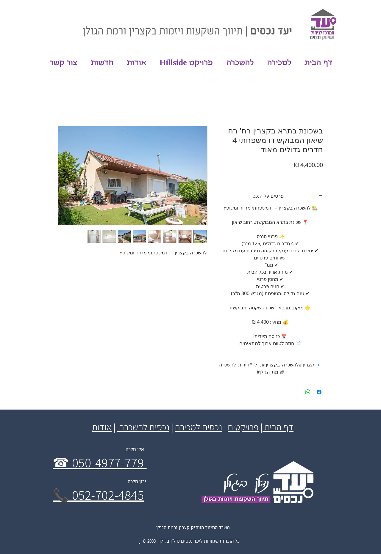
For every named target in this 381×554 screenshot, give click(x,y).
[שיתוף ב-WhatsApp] (307, 392)
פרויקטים (243, 427)
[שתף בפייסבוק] (319, 392)
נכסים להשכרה (143, 427)
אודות (102, 427)
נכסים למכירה (198, 427)
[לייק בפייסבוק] (87, 12)
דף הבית (278, 427)
